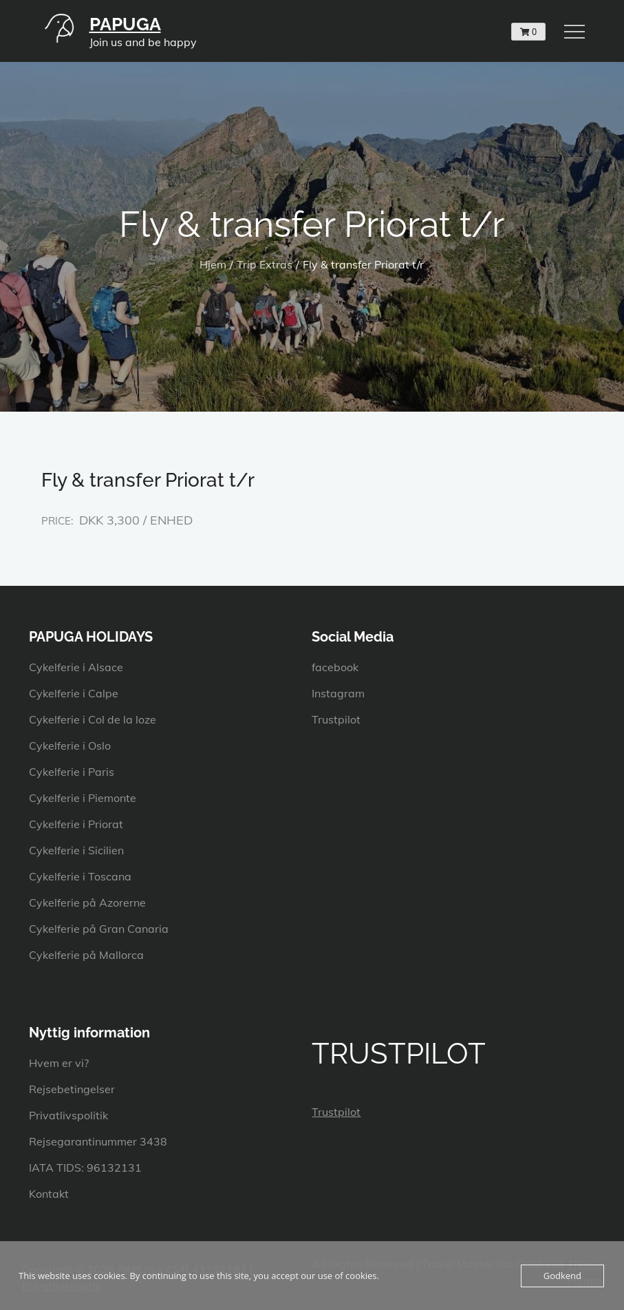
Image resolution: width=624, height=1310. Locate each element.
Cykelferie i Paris (71, 772)
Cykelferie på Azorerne (87, 902)
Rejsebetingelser (72, 1089)
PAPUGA (125, 24)
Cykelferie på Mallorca (86, 955)
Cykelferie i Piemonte (82, 798)
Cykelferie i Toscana (80, 876)
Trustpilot (336, 719)
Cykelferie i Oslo (70, 745)
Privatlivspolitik (68, 1115)
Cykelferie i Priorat (76, 824)
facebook (335, 667)
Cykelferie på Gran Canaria (99, 929)
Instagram (338, 693)
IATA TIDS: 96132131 (85, 1167)
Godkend (562, 1275)
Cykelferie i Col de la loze (92, 719)
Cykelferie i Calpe (73, 693)
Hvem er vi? (59, 1063)
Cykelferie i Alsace (76, 667)
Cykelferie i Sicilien (76, 850)
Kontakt (49, 1194)
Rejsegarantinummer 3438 (98, 1141)
